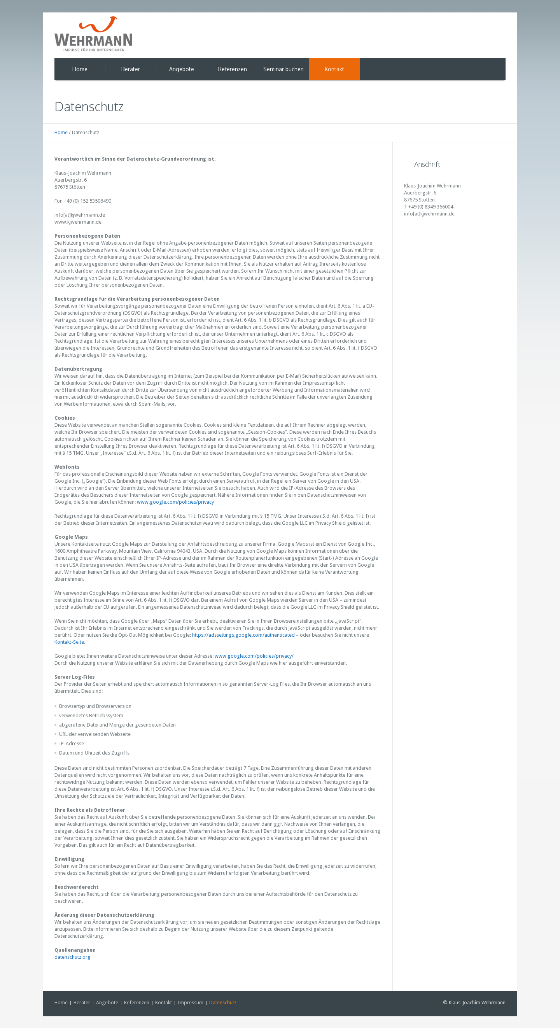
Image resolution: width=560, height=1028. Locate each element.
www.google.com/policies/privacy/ (254, 656)
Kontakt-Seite (69, 642)
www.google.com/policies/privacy (175, 502)
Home (61, 132)
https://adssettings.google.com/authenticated (243, 635)
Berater (82, 1002)
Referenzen (136, 1002)
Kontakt (163, 1002)
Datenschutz (222, 1002)
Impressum (190, 1002)
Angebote (107, 1002)
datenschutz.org (72, 957)
